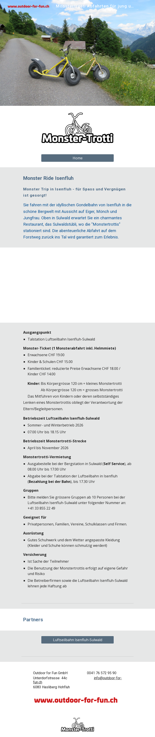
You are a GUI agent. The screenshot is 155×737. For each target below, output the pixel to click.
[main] (77, 207)
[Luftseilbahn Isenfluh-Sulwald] (77, 640)
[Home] (77, 158)
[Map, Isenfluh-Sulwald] (77, 285)
